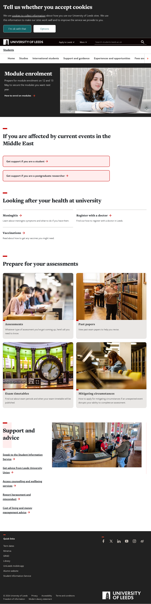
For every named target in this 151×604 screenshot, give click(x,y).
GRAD (6, 556)
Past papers (86, 324)
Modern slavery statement (40, 599)
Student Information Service (17, 576)
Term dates (8, 546)
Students (8, 50)
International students (46, 58)
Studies (23, 58)
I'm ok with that (17, 29)
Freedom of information (14, 599)
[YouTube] (126, 541)
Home (11, 58)
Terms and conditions (65, 595)
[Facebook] (103, 541)
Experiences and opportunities (112, 58)
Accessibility (47, 595)
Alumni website (10, 571)
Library (6, 561)
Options (44, 29)
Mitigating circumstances (96, 393)
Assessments (14, 324)
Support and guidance (76, 58)
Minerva (7, 551)
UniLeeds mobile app (13, 566)
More (83, 42)
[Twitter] (111, 541)
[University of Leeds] (125, 595)
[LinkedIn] (119, 541)
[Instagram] (134, 541)
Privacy (34, 595)
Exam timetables (17, 393)
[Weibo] (142, 541)
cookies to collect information (29, 15)
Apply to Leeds (67, 42)
